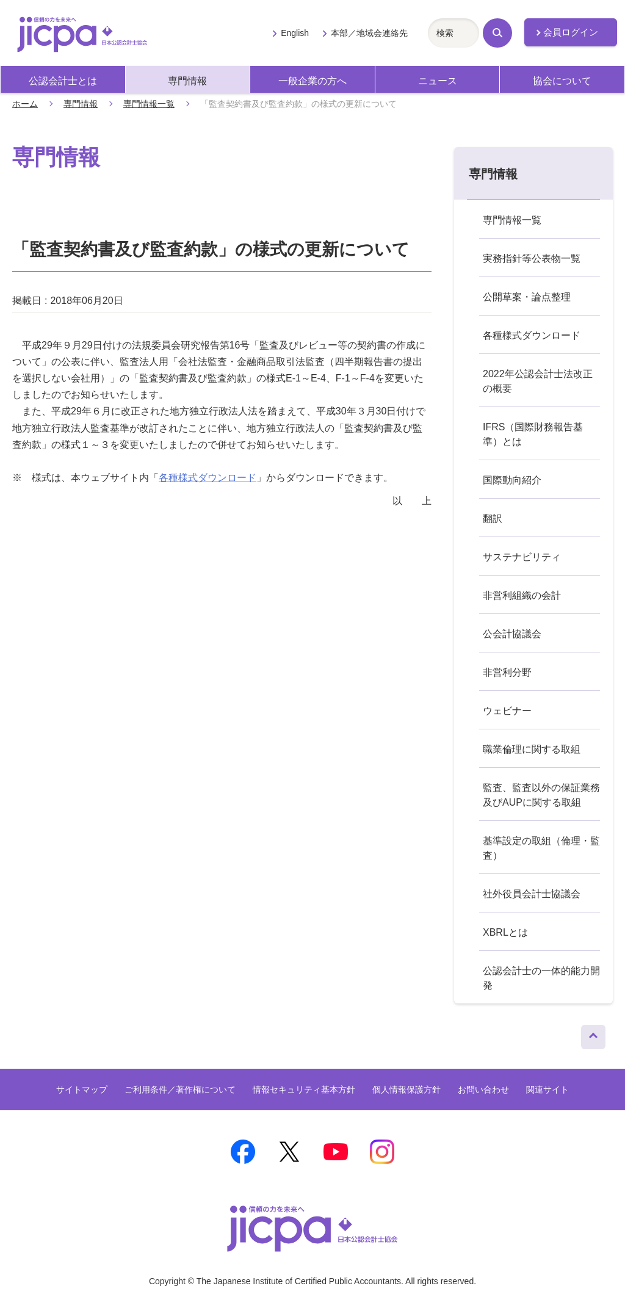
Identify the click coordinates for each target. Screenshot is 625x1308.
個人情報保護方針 (406, 1089)
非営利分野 (507, 672)
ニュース (437, 81)
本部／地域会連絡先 (369, 33)
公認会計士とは (63, 81)
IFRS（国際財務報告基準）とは (533, 434)
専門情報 (187, 81)
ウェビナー (507, 711)
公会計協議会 (512, 634)
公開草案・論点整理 (527, 297)
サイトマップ (81, 1089)
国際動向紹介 (512, 480)
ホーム (25, 104)
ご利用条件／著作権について (180, 1089)
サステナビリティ (522, 557)
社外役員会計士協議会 (531, 894)
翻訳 (492, 518)
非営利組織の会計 (522, 595)
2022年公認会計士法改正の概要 (538, 381)
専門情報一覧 (149, 104)
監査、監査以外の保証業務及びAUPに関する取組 (541, 795)
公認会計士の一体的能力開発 (541, 978)
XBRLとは (505, 932)
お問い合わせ (483, 1089)
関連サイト (547, 1089)
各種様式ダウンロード (207, 477)
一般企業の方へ (312, 81)
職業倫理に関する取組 (531, 749)
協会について (562, 81)
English (295, 33)
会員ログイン (570, 32)
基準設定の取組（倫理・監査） (541, 848)
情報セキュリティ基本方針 (304, 1089)
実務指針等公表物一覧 (531, 258)
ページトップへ (593, 1034)
